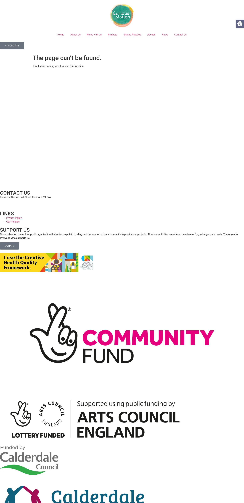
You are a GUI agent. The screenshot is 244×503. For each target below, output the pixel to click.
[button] (240, 24)
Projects (112, 34)
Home (60, 34)
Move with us (94, 34)
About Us (75, 34)
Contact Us (180, 34)
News (165, 34)
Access (151, 34)
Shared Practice (132, 34)
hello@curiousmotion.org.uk (15, 203)
